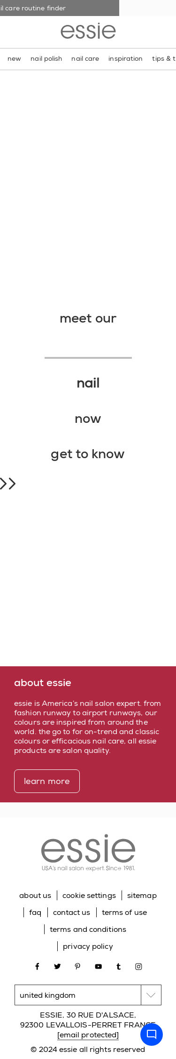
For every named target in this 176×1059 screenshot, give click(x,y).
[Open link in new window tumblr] (118, 965)
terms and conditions (88, 929)
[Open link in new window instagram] (138, 965)
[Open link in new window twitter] (57, 965)
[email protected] (88, 1035)
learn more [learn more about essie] (47, 781)
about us (35, 895)
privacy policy (88, 946)
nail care (85, 58)
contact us (72, 912)
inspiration (125, 58)
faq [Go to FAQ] (35, 912)
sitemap (142, 895)
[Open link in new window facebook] (37, 965)
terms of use (124, 912)
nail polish (46, 58)
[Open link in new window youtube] (98, 965)
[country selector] (88, 995)
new (14, 58)
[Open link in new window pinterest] (77, 965)
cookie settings (89, 895)
